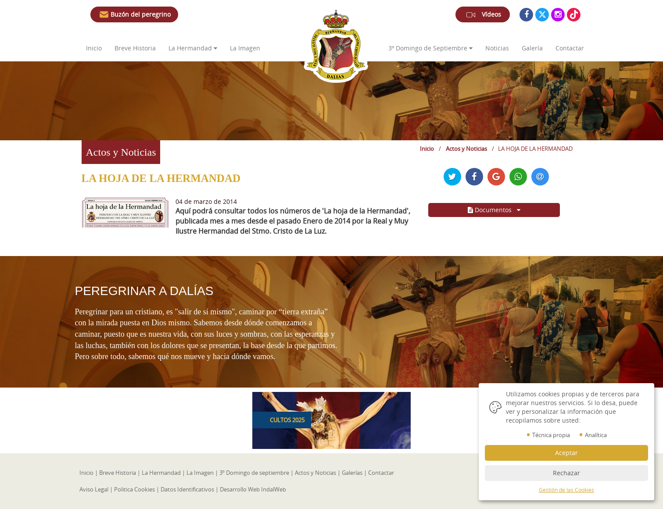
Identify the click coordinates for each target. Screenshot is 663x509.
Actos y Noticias (466, 149)
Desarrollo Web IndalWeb (253, 489)
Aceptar (566, 452)
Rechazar (566, 473)
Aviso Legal (93, 489)
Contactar (569, 48)
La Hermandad (192, 48)
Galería (532, 48)
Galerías (352, 473)
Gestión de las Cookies (566, 490)
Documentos (494, 210)
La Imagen (245, 48)
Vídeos (482, 16)
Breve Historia (136, 48)
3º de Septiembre (430, 48)
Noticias (497, 48)
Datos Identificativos (187, 489)
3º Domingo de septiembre (254, 473)
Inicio (94, 48)
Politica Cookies (134, 489)
